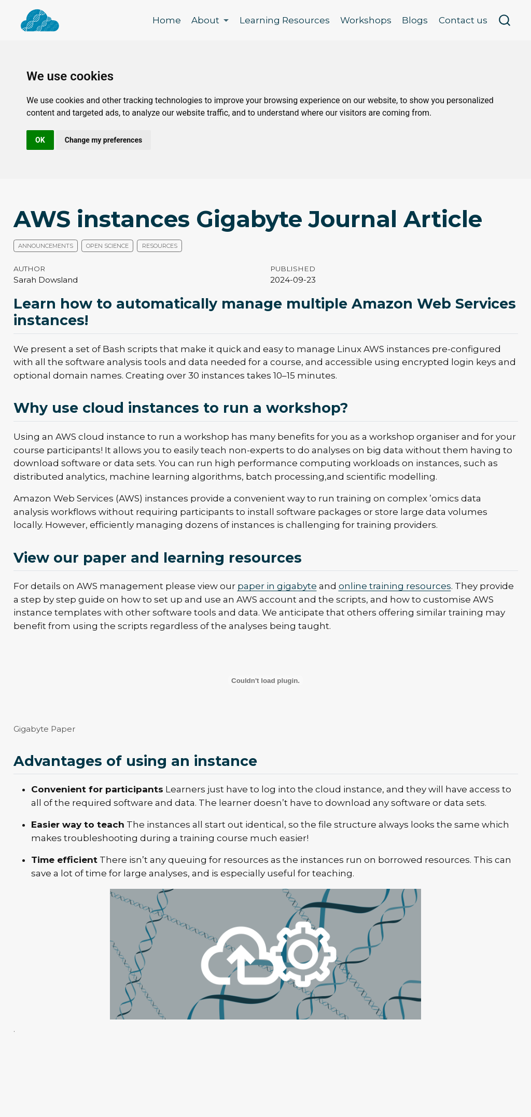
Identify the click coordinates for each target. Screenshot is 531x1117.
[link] (210, 20)
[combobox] (505, 20)
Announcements (45, 245)
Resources (159, 245)
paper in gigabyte (277, 586)
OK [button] (40, 140)
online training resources (395, 586)
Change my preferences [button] (103, 140)
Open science (107, 245)
